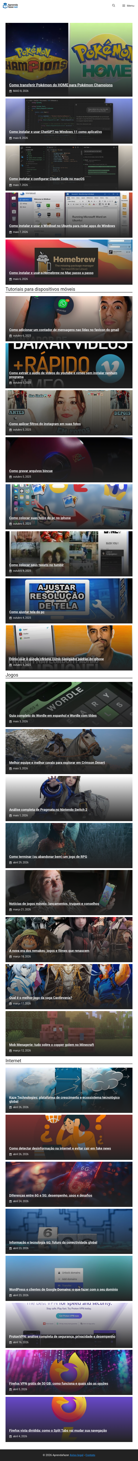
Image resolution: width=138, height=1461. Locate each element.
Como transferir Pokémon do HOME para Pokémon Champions (61, 85)
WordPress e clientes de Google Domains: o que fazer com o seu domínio (63, 1289)
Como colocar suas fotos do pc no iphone (40, 518)
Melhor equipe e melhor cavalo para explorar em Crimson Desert (57, 763)
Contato (90, 1455)
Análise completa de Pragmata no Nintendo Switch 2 (48, 810)
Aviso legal (76, 1455)
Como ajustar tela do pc (27, 612)
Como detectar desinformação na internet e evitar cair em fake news (60, 1148)
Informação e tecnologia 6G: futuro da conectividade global (53, 1242)
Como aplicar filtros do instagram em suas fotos (45, 424)
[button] (114, 5)
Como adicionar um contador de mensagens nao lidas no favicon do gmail (64, 330)
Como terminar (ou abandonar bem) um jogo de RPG (48, 857)
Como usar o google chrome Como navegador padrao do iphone (56, 659)
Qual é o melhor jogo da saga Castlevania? (40, 998)
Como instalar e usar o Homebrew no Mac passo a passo (51, 273)
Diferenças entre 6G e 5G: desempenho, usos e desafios (50, 1195)
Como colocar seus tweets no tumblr (36, 565)
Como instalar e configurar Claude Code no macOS (46, 179)
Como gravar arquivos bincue (31, 471)
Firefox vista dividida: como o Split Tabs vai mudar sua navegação (58, 1430)
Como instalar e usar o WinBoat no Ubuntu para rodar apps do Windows (62, 226)
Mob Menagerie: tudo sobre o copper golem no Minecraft (51, 1045)
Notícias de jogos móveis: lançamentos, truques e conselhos (54, 904)
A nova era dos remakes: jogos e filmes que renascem (49, 951)
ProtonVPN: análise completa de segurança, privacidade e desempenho (62, 1336)
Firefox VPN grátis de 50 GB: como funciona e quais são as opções (58, 1383)
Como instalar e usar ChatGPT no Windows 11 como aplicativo (55, 132)
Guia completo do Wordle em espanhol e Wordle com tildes (53, 715)
